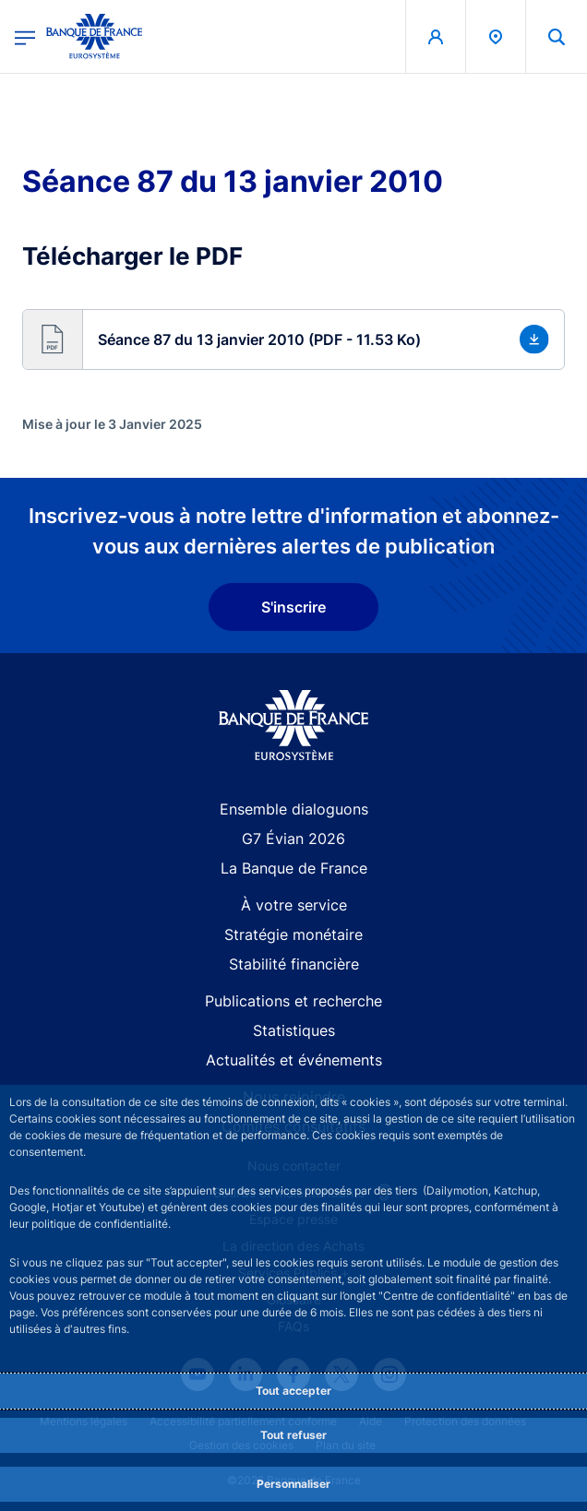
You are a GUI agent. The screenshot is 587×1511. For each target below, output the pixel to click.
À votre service (294, 905)
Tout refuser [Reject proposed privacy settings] (293, 1435)
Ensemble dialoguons (294, 809)
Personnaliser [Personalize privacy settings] (293, 1484)
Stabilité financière (294, 964)
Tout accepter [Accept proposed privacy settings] (293, 1391)
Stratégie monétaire (293, 934)
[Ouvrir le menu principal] (25, 36)
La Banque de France (294, 868)
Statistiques (294, 1030)
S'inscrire (293, 607)
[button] (293, 339)
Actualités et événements (294, 1060)
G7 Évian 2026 (293, 838)
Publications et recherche (293, 1001)
